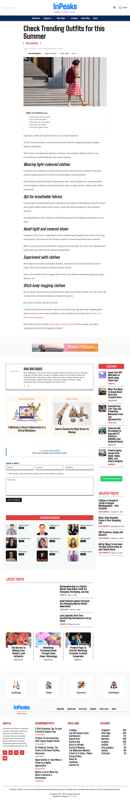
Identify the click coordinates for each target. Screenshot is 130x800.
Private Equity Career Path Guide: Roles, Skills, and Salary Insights (115, 456)
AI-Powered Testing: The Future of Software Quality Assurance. (47, 750)
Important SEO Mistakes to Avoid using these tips (115, 376)
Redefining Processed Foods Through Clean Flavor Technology (48, 652)
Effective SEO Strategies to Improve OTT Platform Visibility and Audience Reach (115, 435)
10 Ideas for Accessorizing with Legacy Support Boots (47, 739)
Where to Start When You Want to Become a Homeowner (46, 775)
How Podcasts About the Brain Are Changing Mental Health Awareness (75, 604)
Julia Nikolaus (55, 538)
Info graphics (32, 43)
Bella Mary (23, 552)
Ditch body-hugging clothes (39, 127)
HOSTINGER (72, 796)
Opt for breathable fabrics (38, 119)
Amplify (63, 595)
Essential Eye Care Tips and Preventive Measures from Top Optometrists (115, 413)
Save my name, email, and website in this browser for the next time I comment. (36, 474)
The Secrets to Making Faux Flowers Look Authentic (18, 652)
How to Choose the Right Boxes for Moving (72, 430)
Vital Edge (112, 423)
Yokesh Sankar (86, 552)
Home (25, 49)
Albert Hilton (24, 525)
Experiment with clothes (38, 125)
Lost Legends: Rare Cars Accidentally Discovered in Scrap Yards (75, 618)
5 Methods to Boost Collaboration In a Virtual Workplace (27, 429)
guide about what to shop (62, 324)
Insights (64, 624)
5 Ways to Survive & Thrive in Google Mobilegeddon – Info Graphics (109, 504)
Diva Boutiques (34, 53)
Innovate (112, 464)
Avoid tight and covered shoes (40, 122)
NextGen (112, 445)
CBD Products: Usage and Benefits (111, 533)
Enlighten (64, 610)
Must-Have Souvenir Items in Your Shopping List (110, 520)
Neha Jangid (85, 538)
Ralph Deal (54, 552)
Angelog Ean (54, 525)
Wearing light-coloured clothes (40, 117)
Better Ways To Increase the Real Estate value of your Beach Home (110, 547)
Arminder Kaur (24, 538)
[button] (122, 7)
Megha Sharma (86, 525)
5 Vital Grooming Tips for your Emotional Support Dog (48, 730)
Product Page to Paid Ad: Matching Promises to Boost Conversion (78, 652)
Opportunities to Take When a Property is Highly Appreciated (48, 762)
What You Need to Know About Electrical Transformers (115, 393)
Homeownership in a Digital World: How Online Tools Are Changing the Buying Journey (74, 589)
